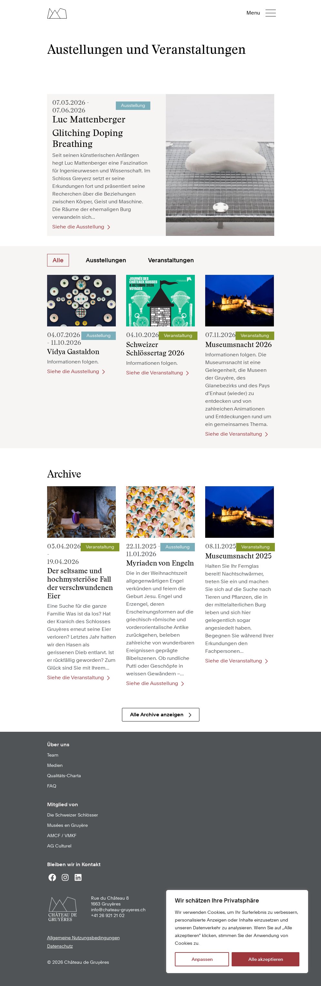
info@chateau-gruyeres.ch (118, 909)
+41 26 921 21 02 (108, 915)
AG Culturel (59, 845)
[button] (265, 12)
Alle (58, 260)
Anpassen (202, 959)
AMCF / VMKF (61, 835)
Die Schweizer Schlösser (72, 814)
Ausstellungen (106, 260)
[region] (237, 931)
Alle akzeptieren (265, 959)
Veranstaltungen (171, 260)
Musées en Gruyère (67, 825)
